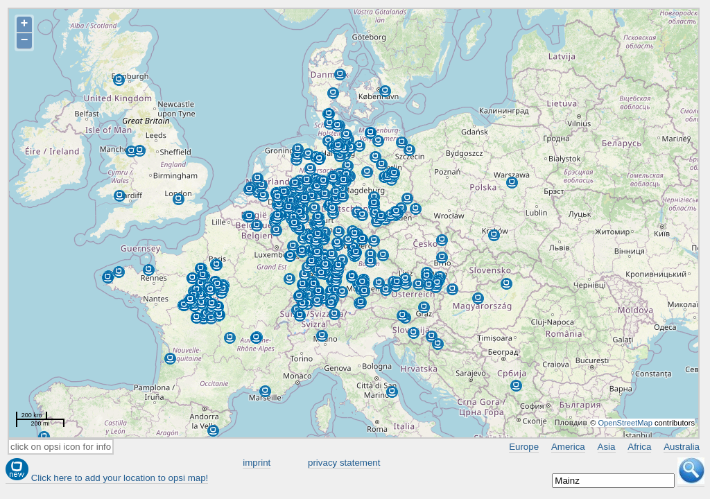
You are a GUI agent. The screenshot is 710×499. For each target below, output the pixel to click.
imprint (256, 462)
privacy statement (344, 462)
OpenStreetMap (625, 423)
